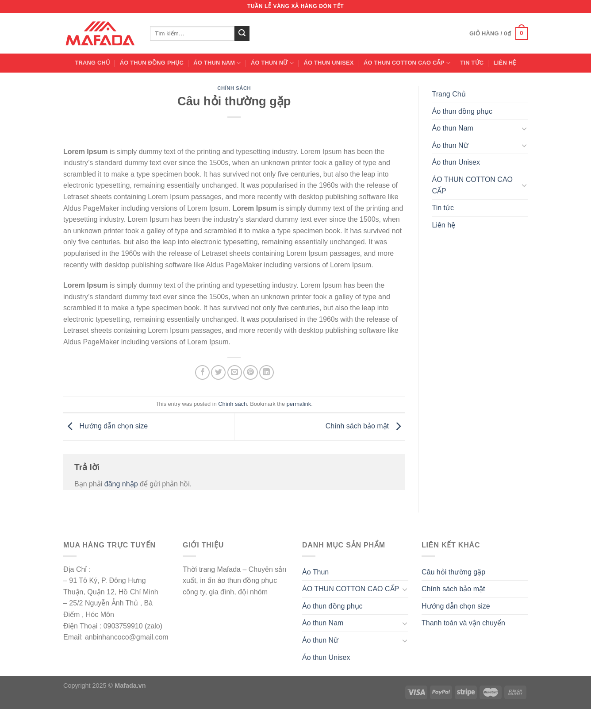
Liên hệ (505, 62)
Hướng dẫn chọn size (105, 426)
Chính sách (234, 88)
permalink (299, 404)
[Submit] (241, 33)
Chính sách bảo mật (365, 426)
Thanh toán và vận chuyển (463, 623)
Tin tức (472, 62)
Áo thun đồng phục (152, 62)
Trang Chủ (92, 62)
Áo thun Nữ (272, 63)
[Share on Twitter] (218, 372)
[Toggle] (524, 128)
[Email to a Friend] (234, 372)
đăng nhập (121, 484)
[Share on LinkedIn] (266, 372)
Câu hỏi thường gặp (453, 572)
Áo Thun (315, 572)
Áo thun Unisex (328, 62)
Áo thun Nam (217, 63)
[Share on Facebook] (202, 372)
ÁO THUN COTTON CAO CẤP (407, 63)
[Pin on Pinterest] (250, 372)
